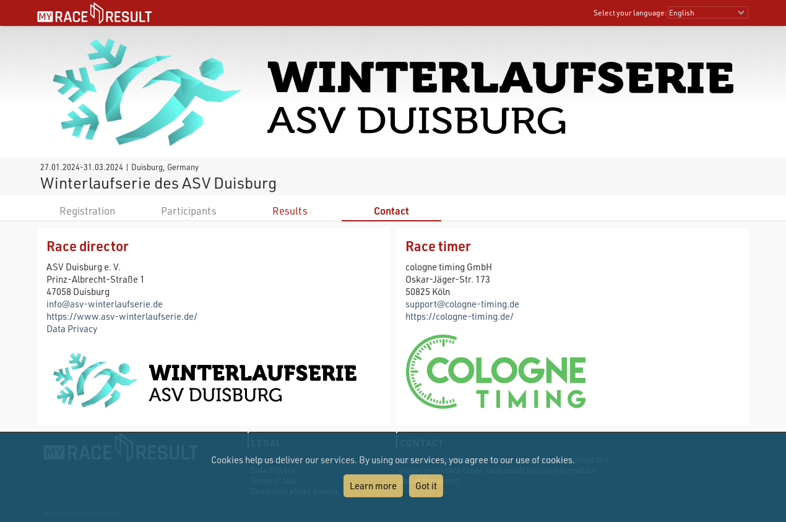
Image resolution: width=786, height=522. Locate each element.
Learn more (373, 485)
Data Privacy (71, 328)
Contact (391, 210)
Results (290, 210)
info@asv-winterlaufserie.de (104, 303)
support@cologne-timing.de (462, 303)
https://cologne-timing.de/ (459, 316)
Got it (426, 485)
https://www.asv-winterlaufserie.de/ (121, 316)
